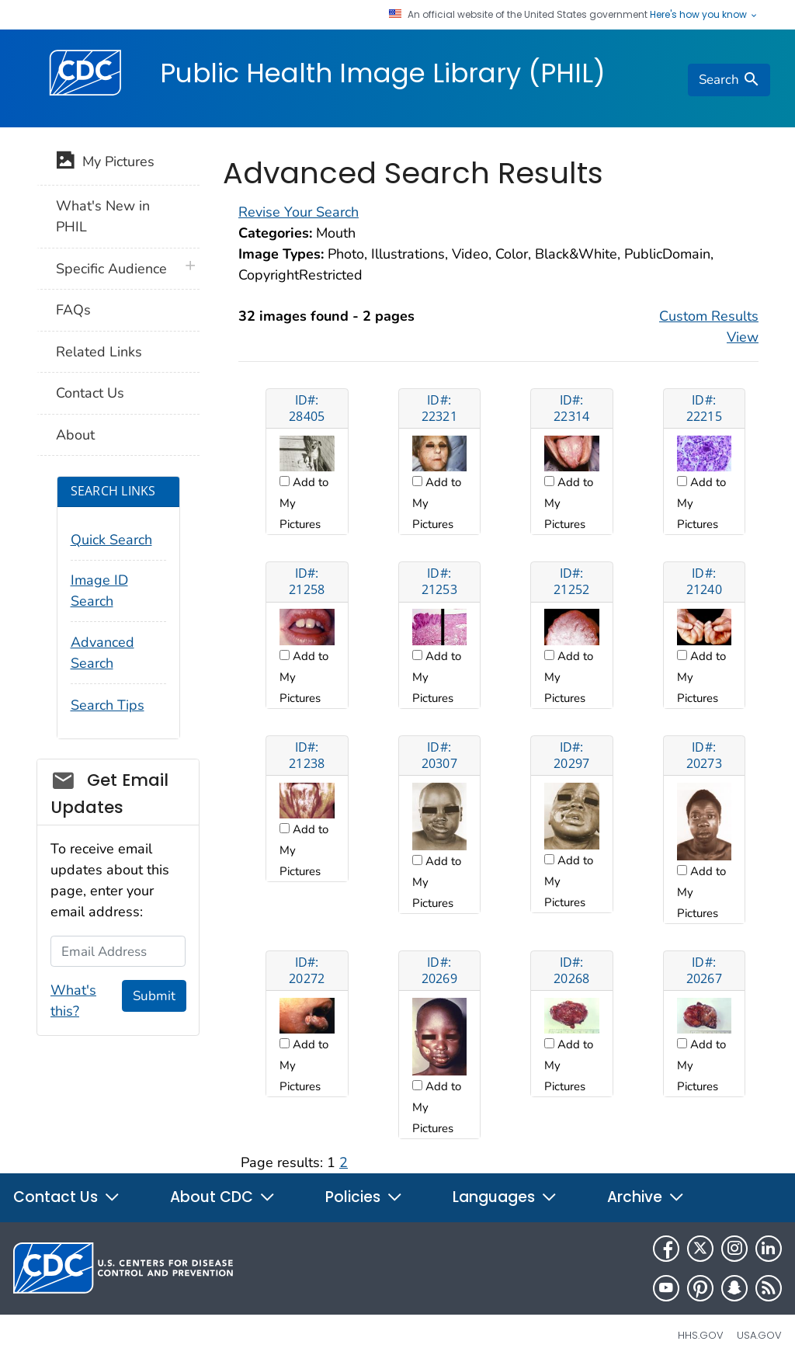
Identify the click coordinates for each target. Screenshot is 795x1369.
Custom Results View (709, 326)
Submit (154, 996)
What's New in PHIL (103, 216)
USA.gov (759, 1335)
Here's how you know (704, 14)
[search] (729, 80)
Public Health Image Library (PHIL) (383, 73)
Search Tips (107, 705)
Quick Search (111, 539)
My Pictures (105, 163)
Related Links (99, 351)
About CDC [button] (223, 1197)
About (75, 435)
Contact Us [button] (66, 1197)
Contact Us (90, 393)
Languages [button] (505, 1197)
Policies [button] (364, 1197)
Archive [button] (646, 1197)
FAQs (73, 310)
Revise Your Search (298, 212)
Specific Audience (111, 268)
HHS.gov (701, 1335)
